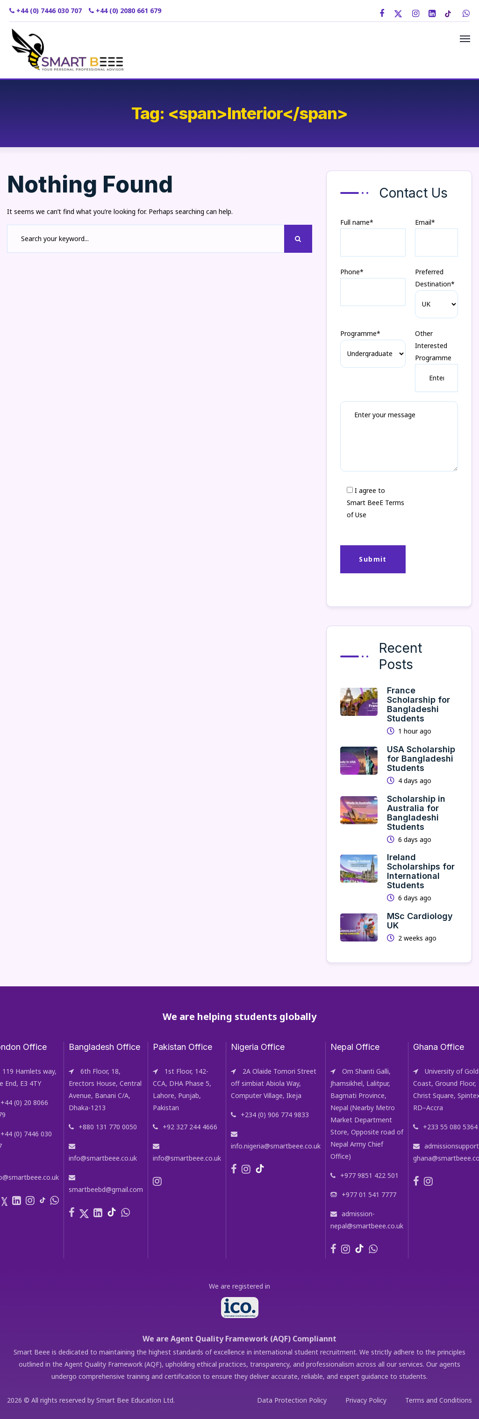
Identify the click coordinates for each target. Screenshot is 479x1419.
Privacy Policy (365, 1400)
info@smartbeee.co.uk (103, 1158)
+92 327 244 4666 (190, 1126)
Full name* (372, 237)
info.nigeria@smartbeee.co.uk (276, 1145)
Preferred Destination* (435, 277)
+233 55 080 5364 (450, 1126)
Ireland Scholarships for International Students (421, 871)
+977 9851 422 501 (369, 1175)
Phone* (372, 286)
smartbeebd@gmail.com (106, 1189)
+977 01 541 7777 (369, 1194)
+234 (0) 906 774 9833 (275, 1114)
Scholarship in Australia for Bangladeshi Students (416, 813)
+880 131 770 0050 (108, 1126)
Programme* (360, 333)
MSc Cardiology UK (420, 920)
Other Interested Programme (433, 345)
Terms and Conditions (438, 1400)
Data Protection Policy (292, 1400)
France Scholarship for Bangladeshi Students (418, 704)
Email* (436, 237)
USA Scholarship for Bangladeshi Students (421, 758)
